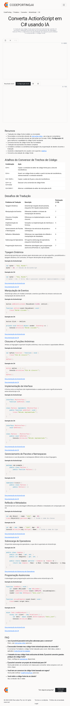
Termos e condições (41, 700)
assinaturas (23, 659)
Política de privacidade (56, 700)
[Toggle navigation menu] (63, 5)
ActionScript (32, 12)
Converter (24, 12)
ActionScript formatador (22, 651)
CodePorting (7, 12)
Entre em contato (61, 690)
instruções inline (37, 136)
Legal (36, 703)
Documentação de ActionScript (15, 283)
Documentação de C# (12, 287)
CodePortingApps (26, 673)
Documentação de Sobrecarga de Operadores (20, 571)
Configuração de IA (23, 84)
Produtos (16, 12)
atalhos (44, 151)
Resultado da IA (9, 84)
